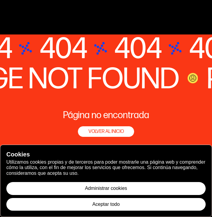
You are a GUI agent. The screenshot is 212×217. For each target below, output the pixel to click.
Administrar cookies (106, 188)
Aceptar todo (106, 204)
